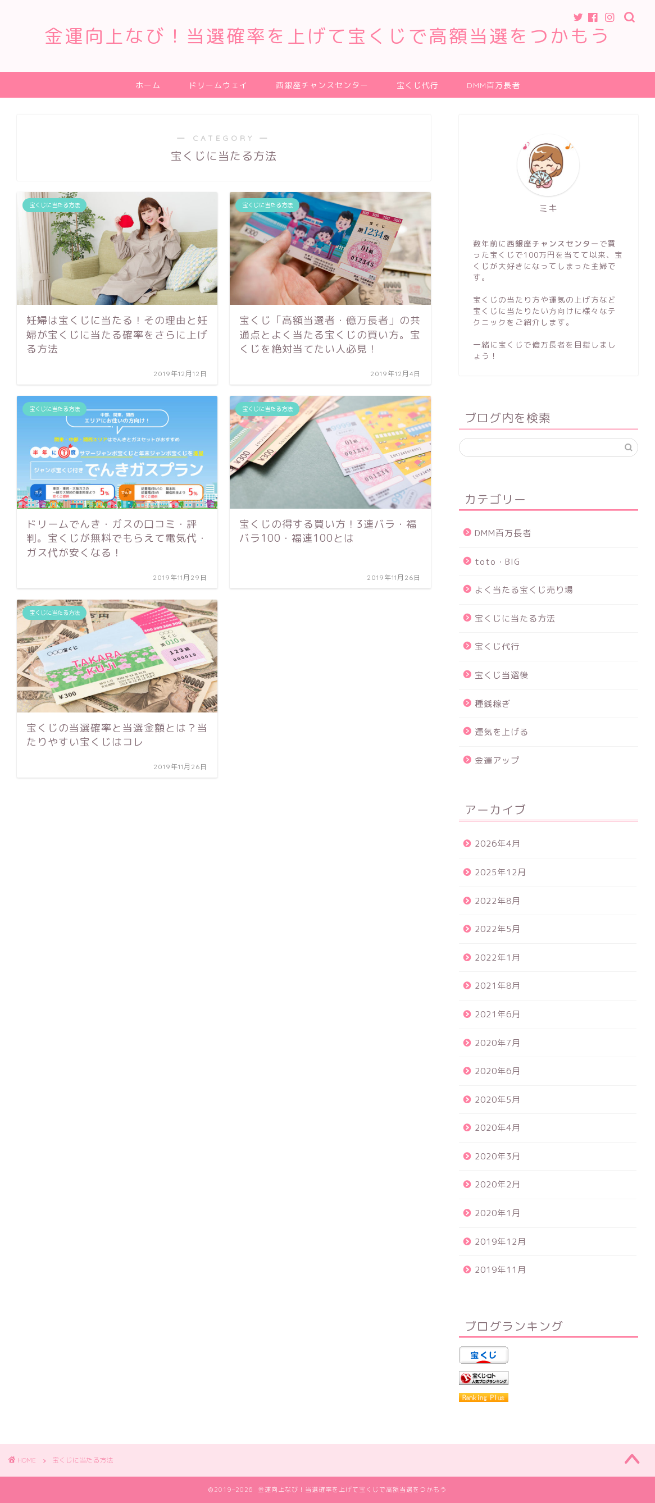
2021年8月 (498, 986)
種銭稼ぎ (493, 704)
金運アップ (497, 760)
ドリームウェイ (218, 85)
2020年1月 (498, 1213)
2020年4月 (498, 1128)
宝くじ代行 (418, 85)
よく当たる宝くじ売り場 (524, 590)
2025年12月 (500, 872)
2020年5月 (498, 1099)
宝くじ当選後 (502, 675)
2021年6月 (498, 1014)
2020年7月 (498, 1043)
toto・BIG (497, 562)
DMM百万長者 (493, 85)
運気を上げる (502, 732)
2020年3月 (498, 1156)
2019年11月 (500, 1270)
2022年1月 (498, 957)
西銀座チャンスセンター (322, 85)
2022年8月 (498, 901)
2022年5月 (498, 929)
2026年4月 (498, 843)
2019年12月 (500, 1242)
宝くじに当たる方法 (515, 618)
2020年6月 (498, 1071)
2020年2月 (498, 1184)
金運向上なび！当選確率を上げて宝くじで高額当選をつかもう (327, 35)
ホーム (148, 85)
